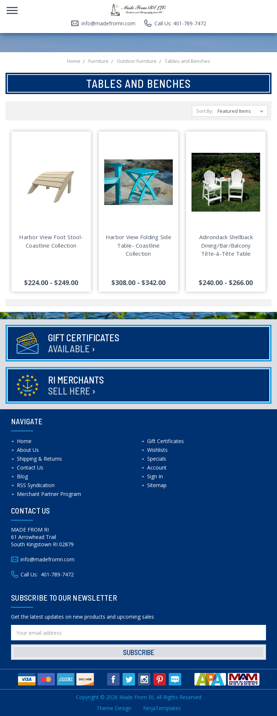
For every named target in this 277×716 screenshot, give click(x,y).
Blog (22, 476)
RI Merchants (76, 385)
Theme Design (113, 708)
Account (157, 467)
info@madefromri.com (108, 23)
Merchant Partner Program (49, 493)
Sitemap (157, 485)
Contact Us (30, 467)
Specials (156, 458)
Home (24, 441)
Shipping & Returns (39, 458)
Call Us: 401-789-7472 (180, 23)
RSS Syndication (36, 485)
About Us (28, 449)
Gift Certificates (83, 343)
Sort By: (204, 111)
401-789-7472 (57, 574)
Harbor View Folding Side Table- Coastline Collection (138, 245)
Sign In (155, 476)
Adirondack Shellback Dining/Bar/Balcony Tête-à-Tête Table (226, 245)
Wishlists (157, 449)
